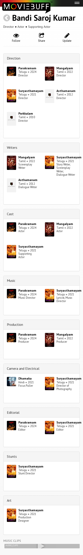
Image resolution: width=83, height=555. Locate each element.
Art (9, 500)
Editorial (13, 412)
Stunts (12, 456)
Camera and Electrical (23, 368)
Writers (12, 147)
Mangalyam (64, 68)
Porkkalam (25, 113)
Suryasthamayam (30, 91)
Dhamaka (25, 378)
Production (15, 324)
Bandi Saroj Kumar (43, 17)
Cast (10, 214)
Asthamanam (65, 91)
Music (11, 280)
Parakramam (27, 68)
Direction (13, 58)
